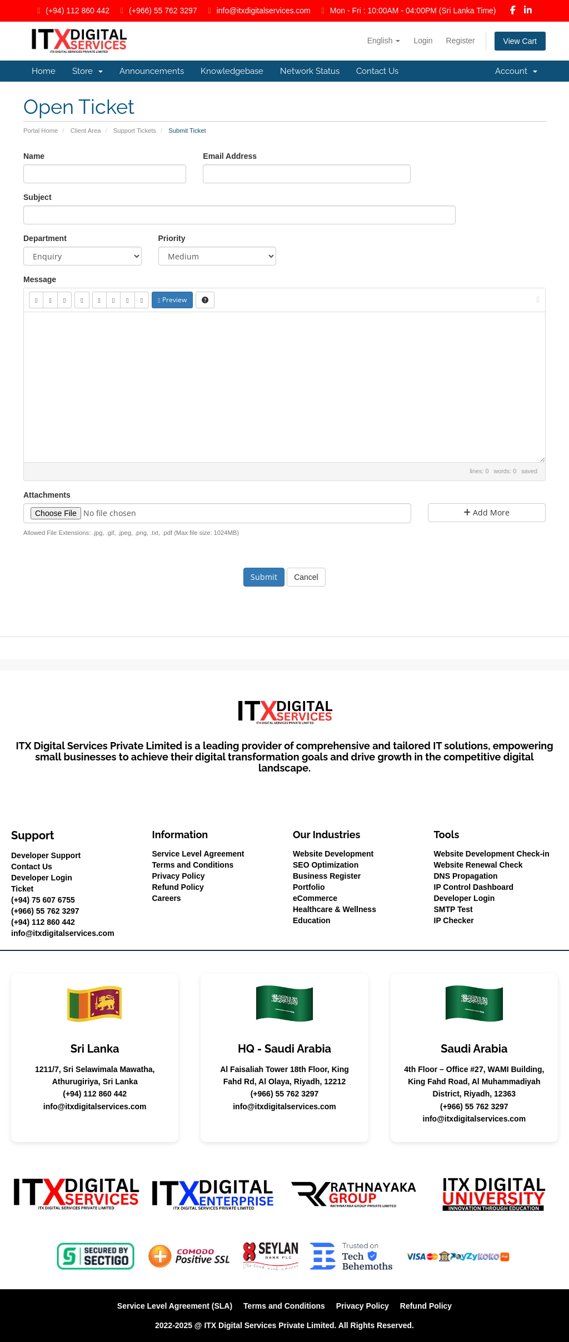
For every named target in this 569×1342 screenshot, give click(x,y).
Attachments (47, 494)
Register (460, 40)
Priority (172, 238)
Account (516, 71)
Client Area (86, 130)
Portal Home (40, 130)
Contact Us (377, 71)
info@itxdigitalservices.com (264, 10)
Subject (37, 197)
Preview (172, 299)
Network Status (310, 71)
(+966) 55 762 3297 (163, 10)
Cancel (306, 577)
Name (33, 156)
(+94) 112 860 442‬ (77, 10)
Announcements (151, 71)
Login (422, 40)
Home (44, 71)
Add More (486, 512)
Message (39, 279)
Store (87, 71)
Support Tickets (134, 130)
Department (45, 238)
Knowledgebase (232, 71)
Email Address (230, 156)
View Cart (520, 41)
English (384, 40)
